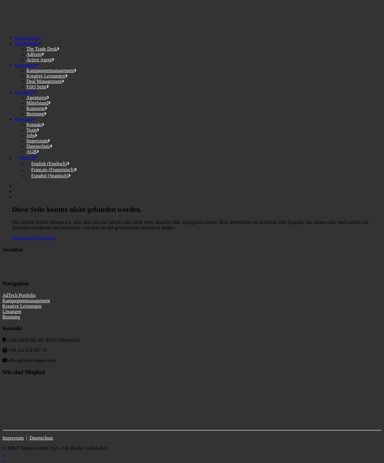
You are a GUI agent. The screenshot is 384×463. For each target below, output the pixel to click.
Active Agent (40, 59)
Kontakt (35, 124)
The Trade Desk (42, 48)
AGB (32, 151)
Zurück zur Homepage (33, 237)
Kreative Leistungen (47, 75)
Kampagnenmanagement (51, 70)
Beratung (36, 113)
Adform (35, 54)
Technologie (27, 43)
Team (32, 130)
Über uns (24, 119)
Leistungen (26, 65)
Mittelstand (38, 102)
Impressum (38, 140)
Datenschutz (39, 146)
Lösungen (25, 92)
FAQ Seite (37, 86)
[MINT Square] (192, 17)
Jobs (31, 135)
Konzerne (36, 108)
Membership (27, 38)
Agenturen (37, 97)
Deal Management (45, 81)
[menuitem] (26, 157)
